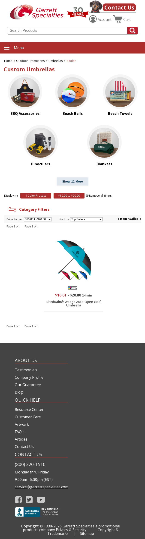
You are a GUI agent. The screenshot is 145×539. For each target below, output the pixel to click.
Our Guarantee (28, 385)
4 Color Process (35, 196)
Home (8, 61)
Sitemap (87, 533)
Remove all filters (100, 196)
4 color (71, 61)
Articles (21, 439)
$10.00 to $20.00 (69, 196)
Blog (19, 392)
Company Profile (29, 377)
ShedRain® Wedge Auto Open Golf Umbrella (73, 303)
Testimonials (26, 370)
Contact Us (119, 7)
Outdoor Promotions (30, 61)
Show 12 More (72, 181)
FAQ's (19, 432)
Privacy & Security (71, 529)
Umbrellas (55, 61)
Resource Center (29, 409)
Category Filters (28, 209)
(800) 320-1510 (30, 464)
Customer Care (28, 417)
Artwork (22, 424)
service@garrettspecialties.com (41, 487)
